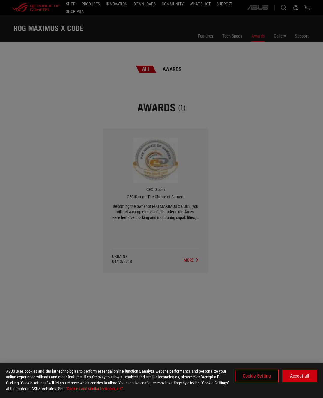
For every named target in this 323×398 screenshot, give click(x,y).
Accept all (299, 376)
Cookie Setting (257, 376)
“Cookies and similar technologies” (94, 388)
